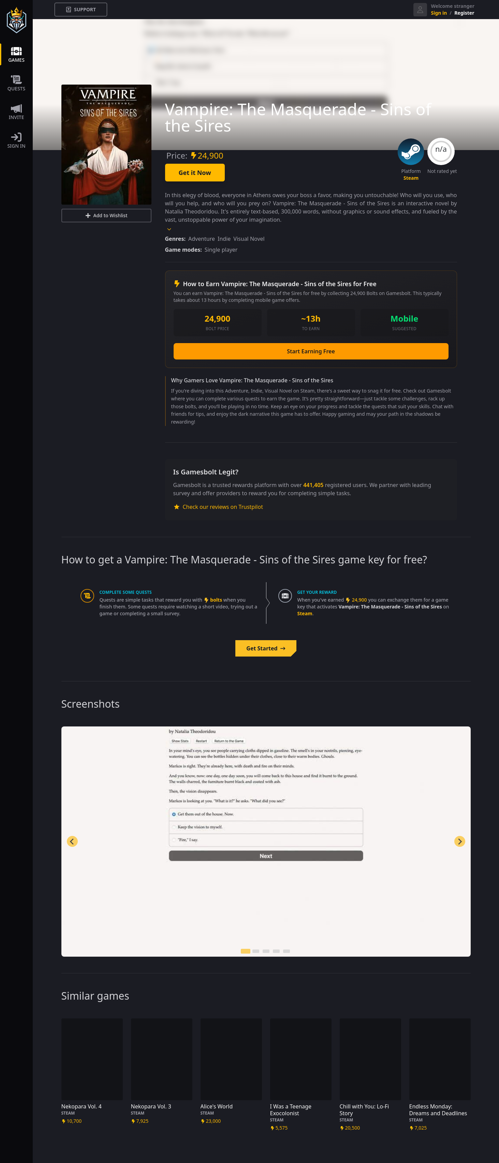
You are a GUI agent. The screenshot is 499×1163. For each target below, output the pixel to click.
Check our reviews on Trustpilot (218, 507)
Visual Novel (248, 238)
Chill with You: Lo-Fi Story (364, 1110)
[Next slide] (459, 841)
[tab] (245, 951)
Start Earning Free (311, 351)
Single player (221, 249)
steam (411, 178)
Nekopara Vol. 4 (81, 1106)
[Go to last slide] (72, 841)
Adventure (201, 238)
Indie (224, 238)
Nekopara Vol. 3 (151, 1106)
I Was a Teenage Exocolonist (291, 1110)
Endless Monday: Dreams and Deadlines (438, 1110)
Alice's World (217, 1106)
